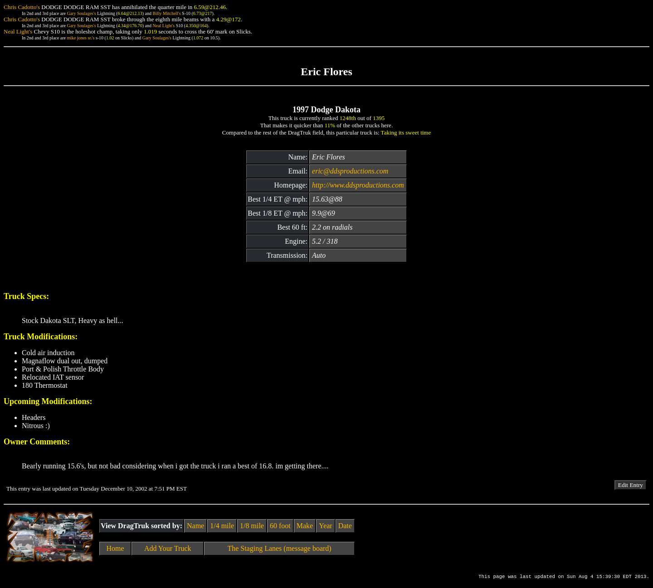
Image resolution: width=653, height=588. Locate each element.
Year (325, 526)
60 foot (280, 526)
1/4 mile (222, 526)
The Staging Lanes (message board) (279, 548)
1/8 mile (252, 526)
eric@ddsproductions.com (350, 171)
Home (115, 548)
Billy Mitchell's (166, 13)
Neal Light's (163, 25)
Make (305, 526)
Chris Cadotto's (22, 7)
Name (195, 526)
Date (345, 526)
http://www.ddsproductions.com (358, 185)
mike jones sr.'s (80, 37)
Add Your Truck (167, 548)
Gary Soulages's (81, 13)
